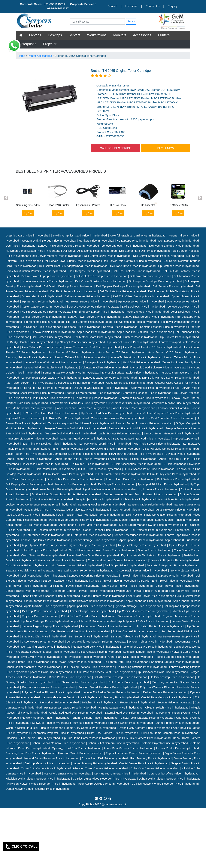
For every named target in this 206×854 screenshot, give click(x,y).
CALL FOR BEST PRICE (115, 148)
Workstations (97, 35)
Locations (131, 6)
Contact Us (152, 6)
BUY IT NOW (165, 148)
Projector (49, 44)
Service (112, 6)
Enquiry (172, 6)
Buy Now (28, 213)
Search (131, 21)
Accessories (142, 35)
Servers (74, 35)
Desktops (55, 35)
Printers (164, 35)
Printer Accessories (40, 55)
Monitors (119, 35)
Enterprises (27, 44)
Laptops (35, 35)
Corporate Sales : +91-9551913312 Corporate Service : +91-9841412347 (58, 6)
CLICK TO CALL (21, 847)
